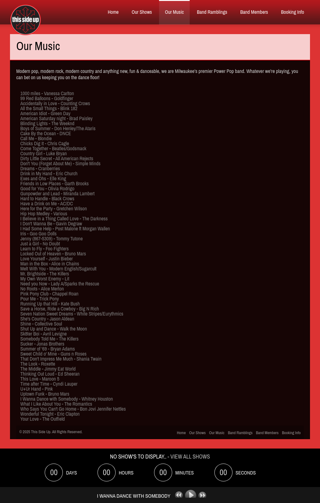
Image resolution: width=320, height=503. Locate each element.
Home (113, 11)
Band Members (254, 11)
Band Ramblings (212, 11)
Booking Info (292, 11)
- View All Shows (189, 456)
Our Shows (142, 11)
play (191, 495)
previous (176, 495)
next (204, 495)
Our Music (174, 11)
